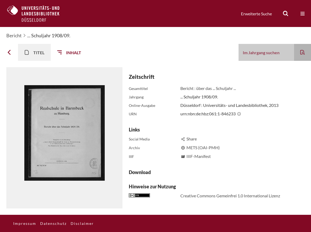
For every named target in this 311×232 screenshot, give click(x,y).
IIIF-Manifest (198, 156)
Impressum (24, 223)
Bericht (14, 35)
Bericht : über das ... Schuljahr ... (208, 88)
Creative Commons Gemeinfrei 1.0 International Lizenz (230, 195)
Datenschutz (53, 223)
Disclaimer (82, 223)
